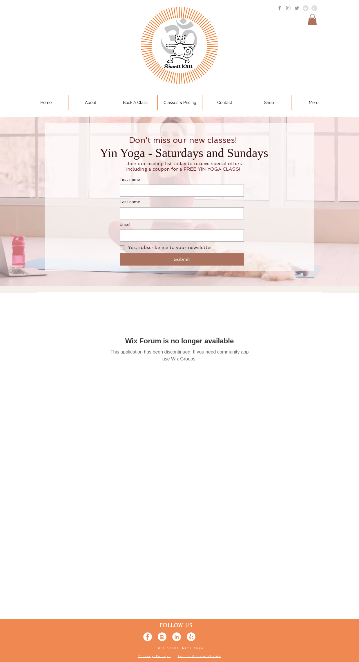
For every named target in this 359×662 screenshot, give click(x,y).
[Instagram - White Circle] (162, 636)
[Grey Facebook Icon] (279, 8)
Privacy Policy (154, 656)
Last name (130, 201)
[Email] (180, 235)
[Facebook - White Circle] (147, 636)
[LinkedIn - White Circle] (176, 636)
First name (130, 179)
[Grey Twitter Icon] (297, 8)
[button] (312, 19)
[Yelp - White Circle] (191, 636)
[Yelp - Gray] (314, 8)
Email (125, 224)
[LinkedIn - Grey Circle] (306, 8)
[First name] (180, 190)
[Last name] (180, 213)
